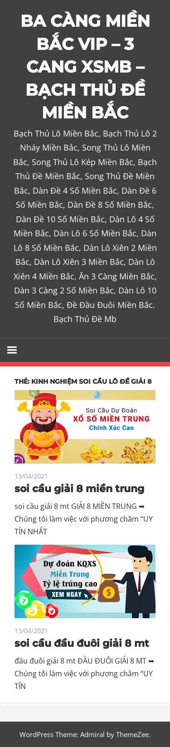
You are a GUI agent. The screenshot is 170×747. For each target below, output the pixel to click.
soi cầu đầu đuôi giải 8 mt (82, 643)
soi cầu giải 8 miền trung (79, 489)
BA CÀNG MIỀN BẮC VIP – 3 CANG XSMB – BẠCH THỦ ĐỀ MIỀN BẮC (85, 66)
